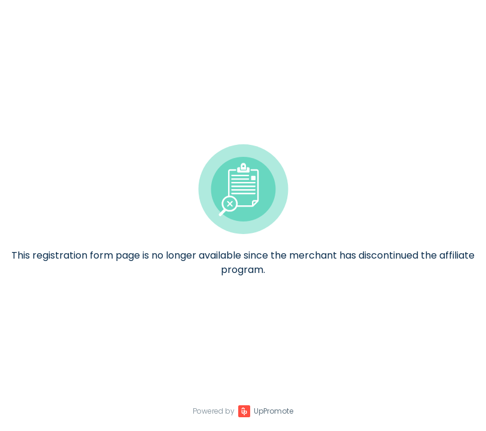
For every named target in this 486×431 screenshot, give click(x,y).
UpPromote (273, 411)
